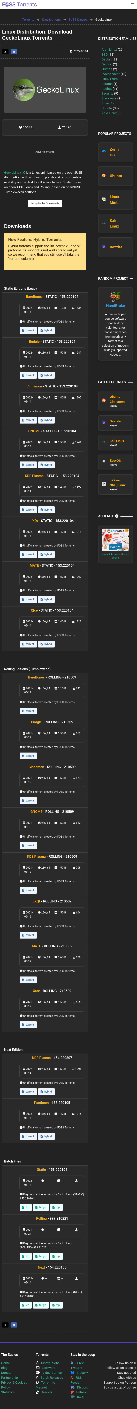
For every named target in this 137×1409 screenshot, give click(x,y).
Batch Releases (49, 1378)
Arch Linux (109, 50)
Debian (107, 59)
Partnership (9, 1378)
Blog (4, 1368)
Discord (79, 1387)
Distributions (51, 20)
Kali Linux (117, 441)
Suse (105, 103)
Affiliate (108, 516)
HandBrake (115, 305)
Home (5, 1363)
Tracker (44, 1392)
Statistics (8, 1392)
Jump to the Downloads (45, 203)
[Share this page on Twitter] (5, 51)
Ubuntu (107, 108)
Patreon (79, 1392)
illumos (107, 69)
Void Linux (109, 113)
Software (45, 1368)
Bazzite (116, 247)
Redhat (107, 89)
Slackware (109, 98)
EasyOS (115, 460)
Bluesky (79, 1373)
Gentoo (107, 64)
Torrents (28, 20)
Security (107, 93)
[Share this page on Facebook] (14, 51)
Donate (6, 1373)
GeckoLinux (14, 172)
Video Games (49, 1373)
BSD (105, 54)
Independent (111, 74)
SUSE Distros (78, 20)
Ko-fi (77, 1397)
